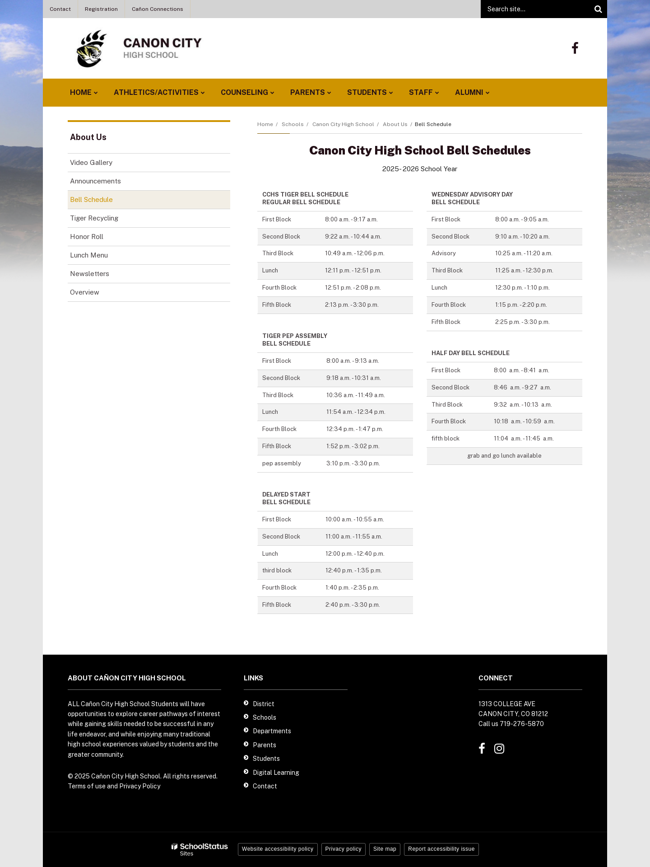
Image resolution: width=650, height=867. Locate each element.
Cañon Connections (157, 9)
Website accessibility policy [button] (278, 849)
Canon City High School (343, 124)
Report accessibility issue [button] (441, 849)
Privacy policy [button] (343, 849)
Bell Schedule (91, 199)
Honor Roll (86, 236)
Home (265, 124)
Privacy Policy (139, 786)
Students (266, 758)
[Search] (598, 9)
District (263, 704)
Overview (84, 292)
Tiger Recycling (94, 218)
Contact (60, 9)
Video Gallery (91, 162)
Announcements (108, 182)
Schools (293, 124)
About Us (395, 124)
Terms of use (87, 786)
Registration (101, 9)
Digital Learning (276, 772)
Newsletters (89, 273)
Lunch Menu (101, 256)
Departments (272, 731)
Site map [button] (384, 849)
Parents (264, 745)
